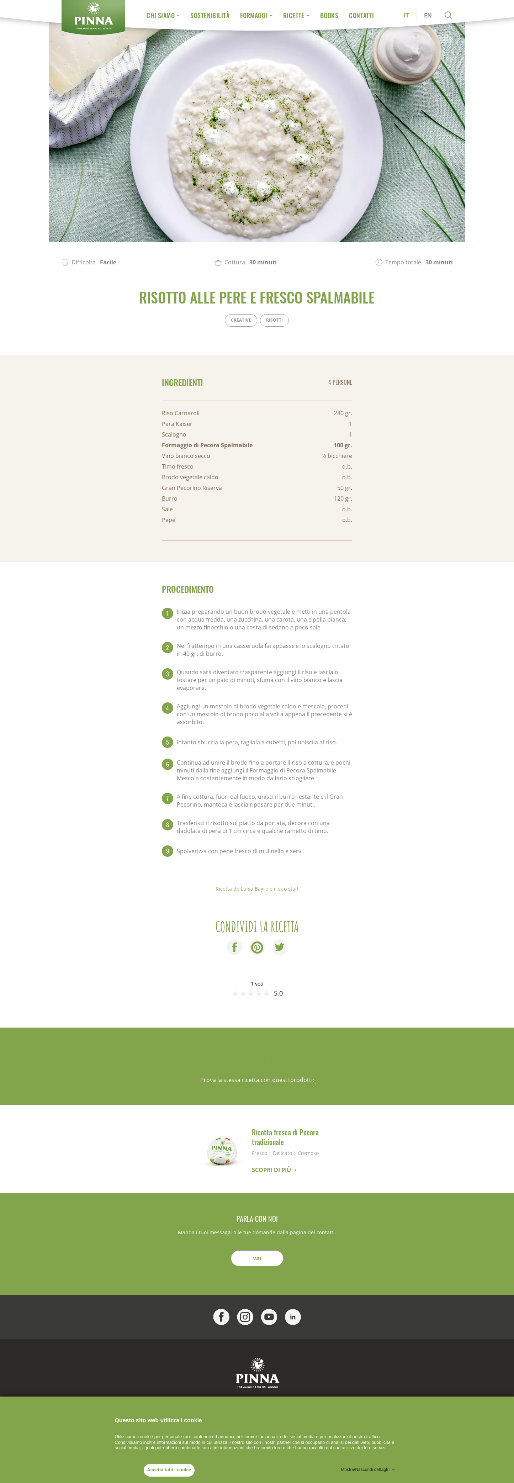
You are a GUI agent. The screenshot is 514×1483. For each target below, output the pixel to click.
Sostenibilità (209, 15)
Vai (257, 1258)
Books (329, 15)
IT (406, 15)
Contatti (361, 15)
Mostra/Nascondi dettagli (364, 1469)
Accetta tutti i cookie (169, 1469)
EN (428, 15)
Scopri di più (271, 1170)
